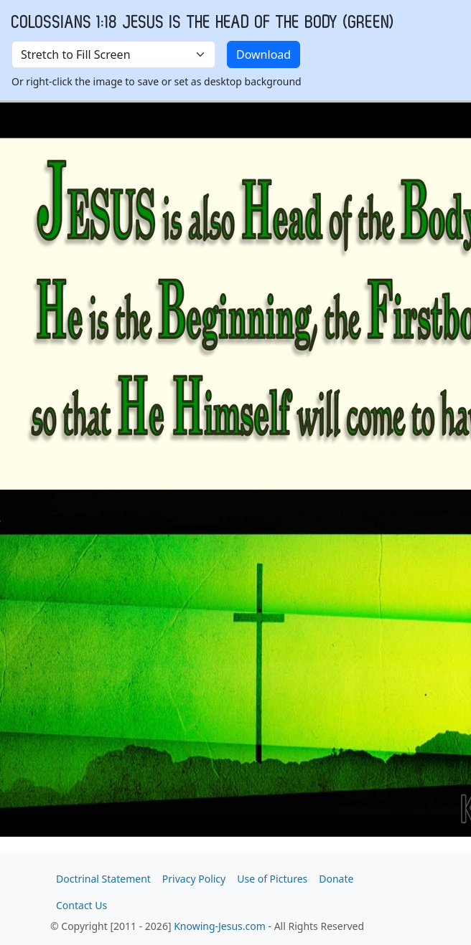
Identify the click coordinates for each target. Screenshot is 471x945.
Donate (336, 878)
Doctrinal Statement (103, 878)
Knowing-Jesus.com (220, 926)
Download (263, 54)
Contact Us (81, 905)
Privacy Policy (193, 878)
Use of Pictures (272, 878)
